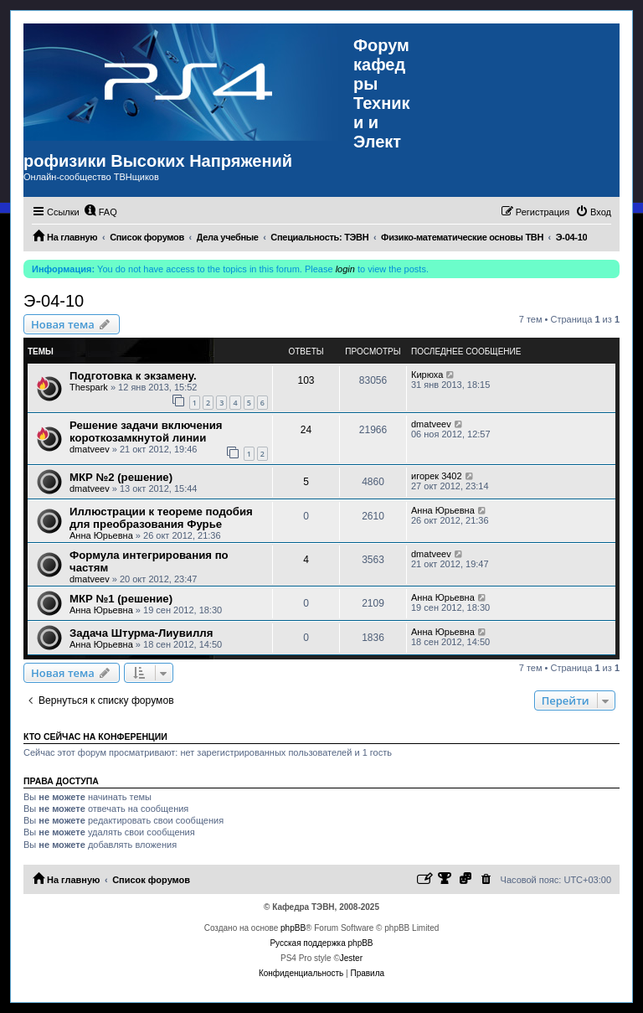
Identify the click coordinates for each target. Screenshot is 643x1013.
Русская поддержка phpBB (321, 943)
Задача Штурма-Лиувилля (141, 633)
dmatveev (89, 449)
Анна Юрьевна (101, 535)
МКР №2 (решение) (120, 477)
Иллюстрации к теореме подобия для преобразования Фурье (161, 517)
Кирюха (427, 375)
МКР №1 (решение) (120, 598)
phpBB (293, 928)
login (345, 269)
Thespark (88, 387)
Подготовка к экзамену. (133, 376)
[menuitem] (100, 212)
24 (306, 430)
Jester (351, 958)
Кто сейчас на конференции (95, 736)
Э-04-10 (53, 301)
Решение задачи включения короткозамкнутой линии (145, 431)
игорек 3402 (436, 476)
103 (305, 380)
